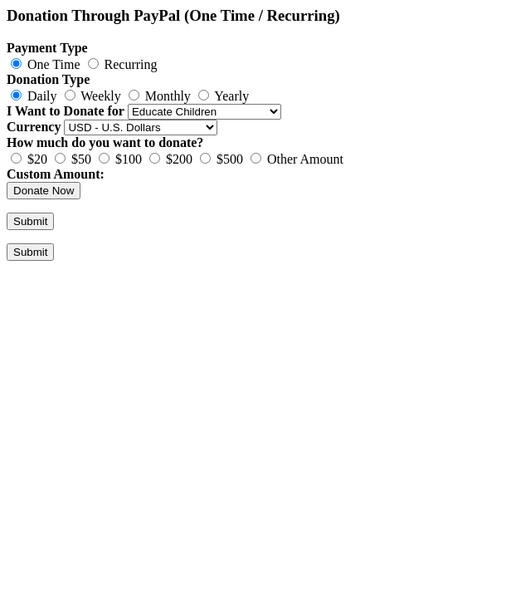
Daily (34, 96)
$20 (29, 159)
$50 (73, 159)
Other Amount (297, 159)
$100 (120, 159)
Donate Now (43, 190)
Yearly (223, 96)
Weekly (93, 96)
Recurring (123, 64)
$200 (170, 159)
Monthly (160, 96)
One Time (47, 64)
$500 (221, 159)
